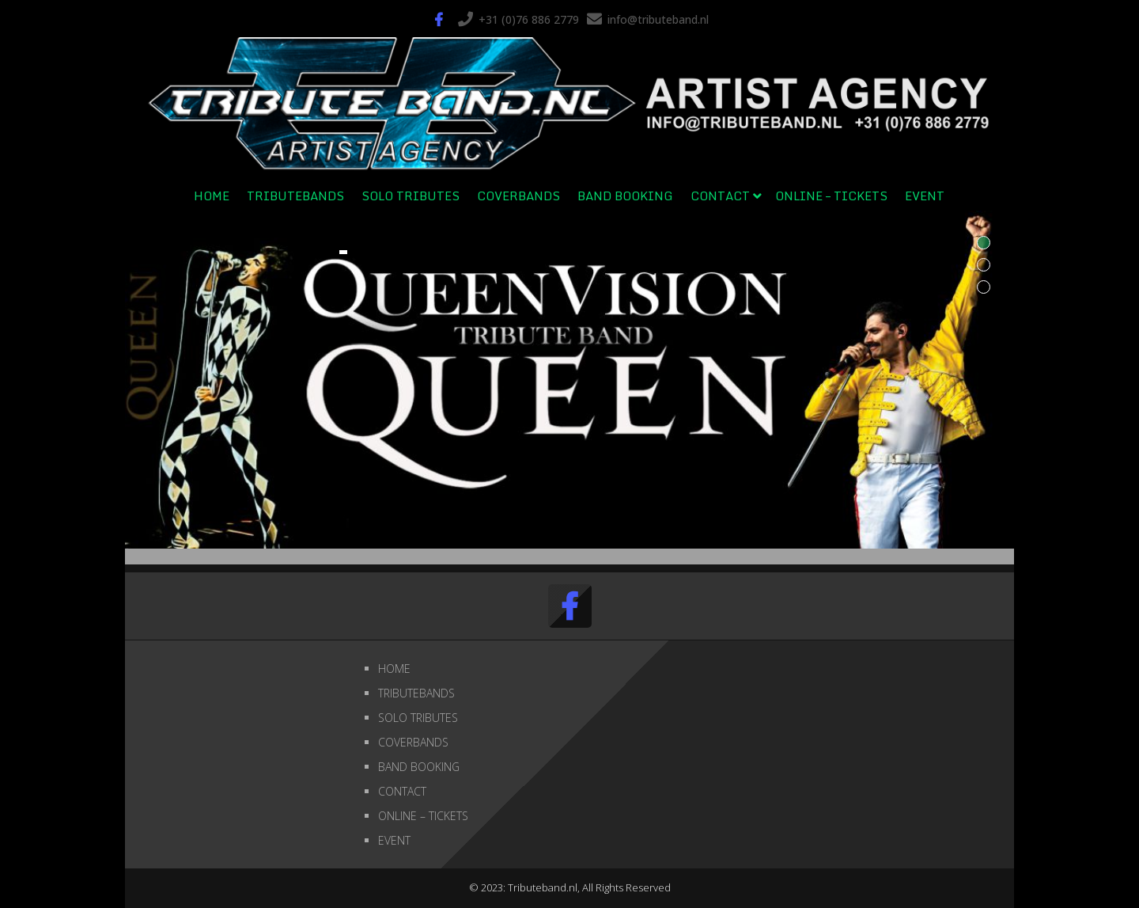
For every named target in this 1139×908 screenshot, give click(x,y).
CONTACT (720, 195)
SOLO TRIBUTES (410, 195)
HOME (211, 195)
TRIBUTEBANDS (295, 195)
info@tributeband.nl (658, 19)
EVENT (924, 195)
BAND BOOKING (625, 195)
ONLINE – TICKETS (831, 195)
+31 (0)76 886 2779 (529, 19)
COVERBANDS (518, 195)
